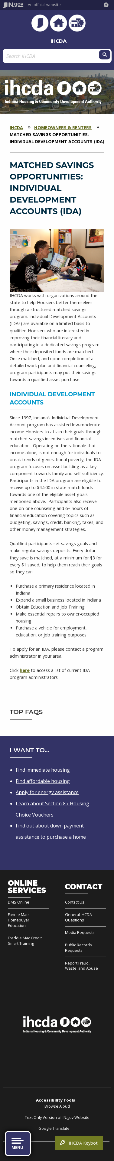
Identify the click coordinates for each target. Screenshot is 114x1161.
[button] (107, 4)
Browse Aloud (57, 1106)
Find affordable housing (43, 781)
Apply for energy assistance (47, 792)
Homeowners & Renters (63, 127)
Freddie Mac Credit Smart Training (25, 940)
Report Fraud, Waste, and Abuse (81, 965)
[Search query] (51, 56)
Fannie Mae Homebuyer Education (18, 920)
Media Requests (80, 932)
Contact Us (74, 902)
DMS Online (18, 902)
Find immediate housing (43, 770)
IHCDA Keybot (79, 1143)
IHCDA (58, 41)
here (25, 670)
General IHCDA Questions (78, 917)
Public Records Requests (78, 947)
